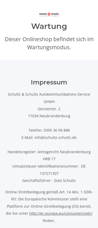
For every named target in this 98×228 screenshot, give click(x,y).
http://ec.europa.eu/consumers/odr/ (61, 213)
